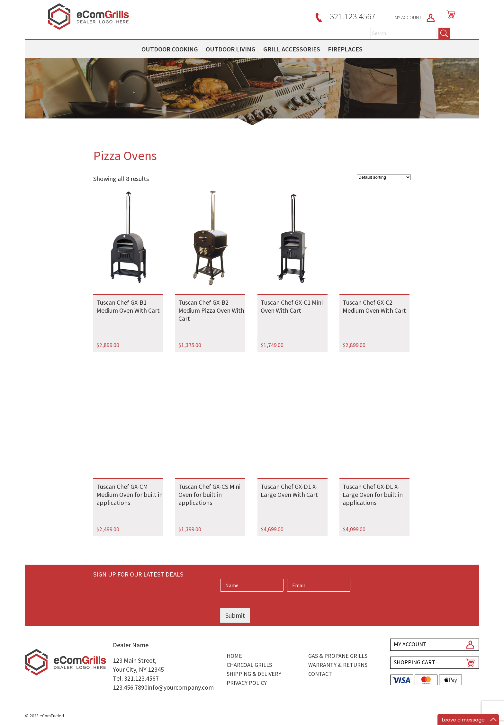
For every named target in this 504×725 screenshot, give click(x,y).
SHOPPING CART (414, 662)
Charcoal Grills (249, 664)
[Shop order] (384, 177)
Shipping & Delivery (254, 673)
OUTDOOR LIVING (231, 49)
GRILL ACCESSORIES (291, 49)
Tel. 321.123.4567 (136, 678)
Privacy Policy (247, 682)
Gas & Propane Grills (337, 655)
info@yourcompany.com (181, 687)
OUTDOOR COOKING (169, 49)
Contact (320, 673)
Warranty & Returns (337, 664)
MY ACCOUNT (415, 17)
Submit (235, 615)
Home (234, 655)
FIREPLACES (345, 49)
